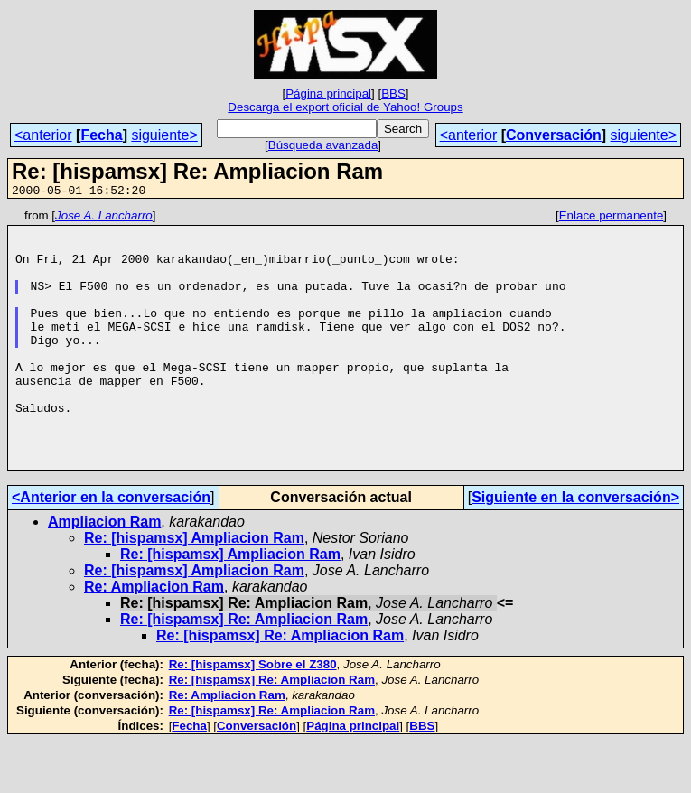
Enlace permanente (611, 218)
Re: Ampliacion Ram (154, 638)
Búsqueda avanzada (323, 145)
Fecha (101, 135)
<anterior (43, 135)
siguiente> (164, 135)
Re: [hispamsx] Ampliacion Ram (194, 589)
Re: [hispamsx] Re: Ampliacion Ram (244, 670)
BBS (393, 93)
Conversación (554, 135)
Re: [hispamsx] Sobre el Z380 (253, 716)
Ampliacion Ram (104, 573)
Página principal (328, 93)
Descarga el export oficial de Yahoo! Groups (345, 107)
